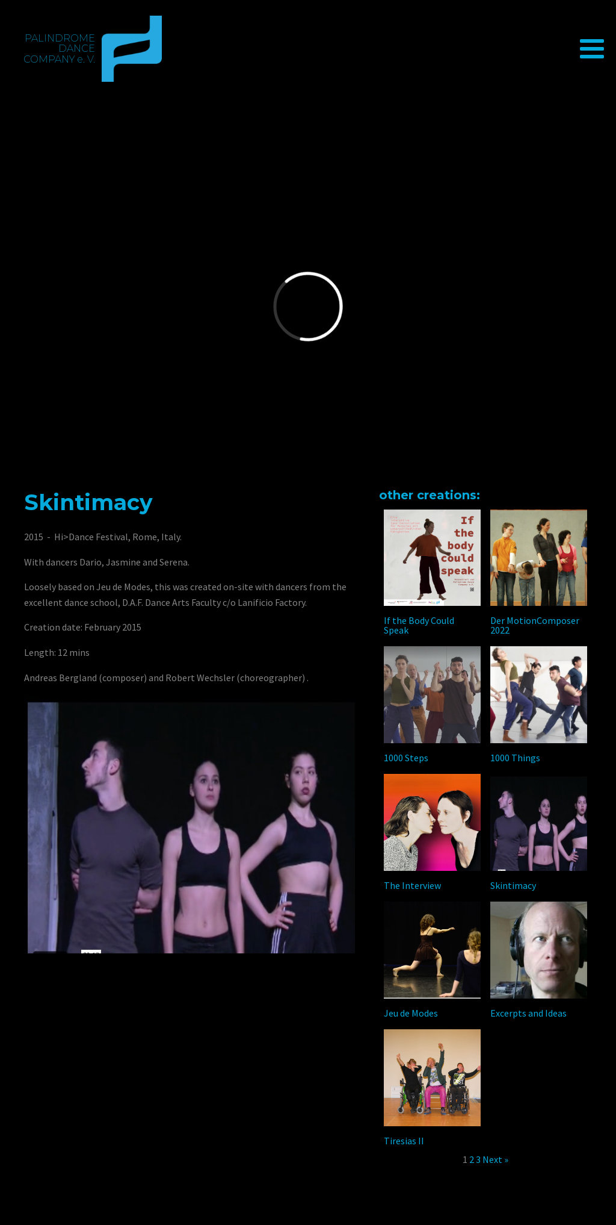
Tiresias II (404, 1141)
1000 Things (515, 757)
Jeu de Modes (411, 1013)
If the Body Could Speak (419, 625)
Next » (495, 1159)
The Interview (412, 885)
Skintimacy (513, 885)
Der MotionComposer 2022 (534, 625)
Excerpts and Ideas (528, 1013)
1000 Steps (406, 757)
